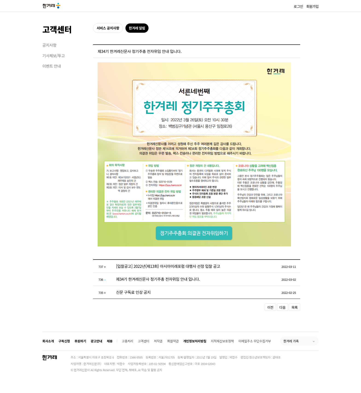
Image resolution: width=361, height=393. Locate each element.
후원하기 (80, 341)
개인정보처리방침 (194, 341)
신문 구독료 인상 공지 (133, 292)
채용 (110, 341)
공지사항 (49, 45)
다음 (282, 307)
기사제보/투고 (53, 55)
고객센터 (57, 29)
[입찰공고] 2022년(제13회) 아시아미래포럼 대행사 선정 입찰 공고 (168, 266)
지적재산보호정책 (222, 341)
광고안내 (96, 341)
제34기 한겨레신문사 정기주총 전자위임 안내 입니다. (158, 279)
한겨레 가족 (291, 341)
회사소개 (48, 341)
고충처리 (127, 341)
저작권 (158, 341)
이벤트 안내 (51, 66)
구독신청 (64, 341)
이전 (270, 307)
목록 (294, 307)
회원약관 (173, 341)
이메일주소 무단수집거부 (255, 341)
